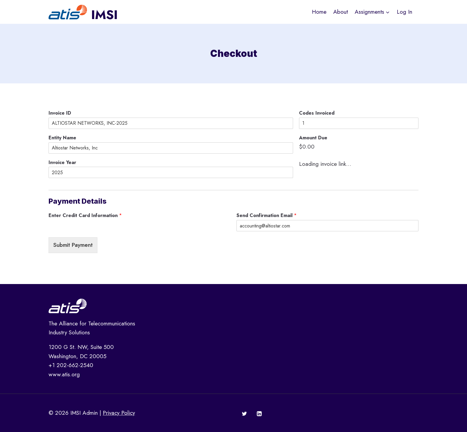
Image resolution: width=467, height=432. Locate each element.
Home (319, 12)
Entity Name (62, 138)
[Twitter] (244, 413)
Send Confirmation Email (266, 216)
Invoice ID (60, 113)
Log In (404, 12)
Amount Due (313, 138)
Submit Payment (73, 245)
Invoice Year (62, 163)
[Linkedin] (259, 413)
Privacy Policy (119, 413)
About (340, 12)
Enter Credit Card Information (85, 216)
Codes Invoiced (316, 113)
